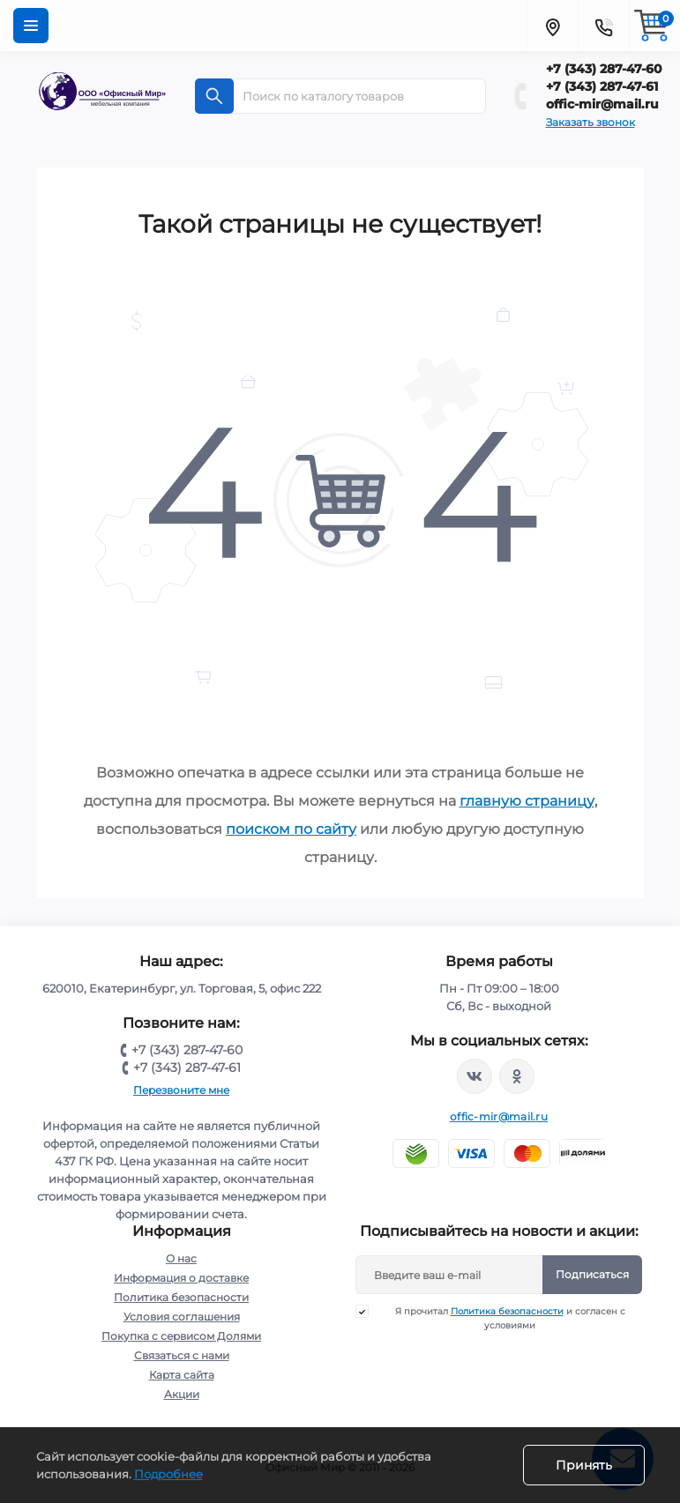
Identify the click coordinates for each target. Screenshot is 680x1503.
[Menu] (31, 25)
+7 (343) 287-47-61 (602, 86)
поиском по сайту (291, 829)
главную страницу (527, 800)
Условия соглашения (181, 1316)
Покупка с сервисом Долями (181, 1336)
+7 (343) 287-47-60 (604, 69)
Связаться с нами (181, 1355)
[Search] (214, 96)
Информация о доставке (181, 1277)
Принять (584, 1465)
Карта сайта (181, 1374)
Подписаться (592, 1274)
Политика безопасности (181, 1297)
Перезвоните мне (181, 1090)
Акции (181, 1394)
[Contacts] (603, 25)
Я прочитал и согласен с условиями (501, 1318)
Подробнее (168, 1474)
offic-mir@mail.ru (602, 104)
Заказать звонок (590, 122)
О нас (181, 1258)
